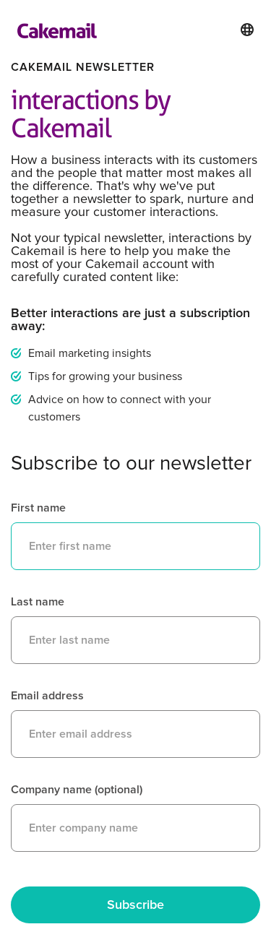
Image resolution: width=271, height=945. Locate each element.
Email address (47, 696)
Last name (37, 602)
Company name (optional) (76, 789)
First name (38, 508)
